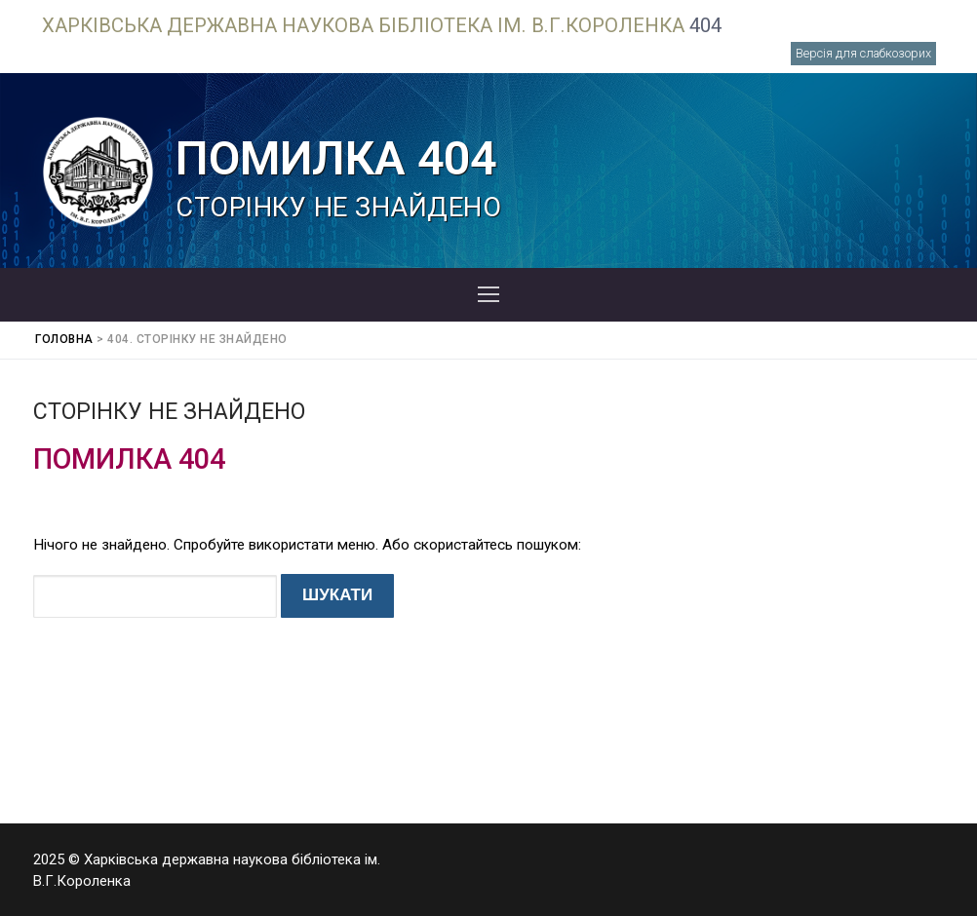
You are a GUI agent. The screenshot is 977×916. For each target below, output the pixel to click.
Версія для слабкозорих (863, 53)
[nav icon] (488, 295)
